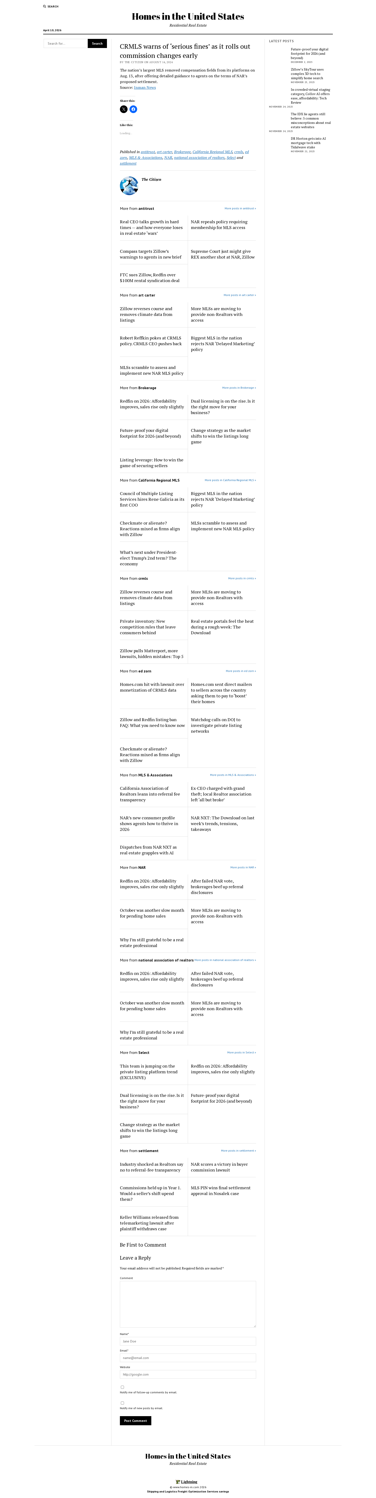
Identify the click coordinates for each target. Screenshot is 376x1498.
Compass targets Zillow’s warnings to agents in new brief (150, 254)
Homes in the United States (188, 16)
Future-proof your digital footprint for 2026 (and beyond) (150, 433)
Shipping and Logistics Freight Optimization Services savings (188, 1491)
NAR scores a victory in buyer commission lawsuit (219, 1167)
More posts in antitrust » (240, 208)
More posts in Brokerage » (239, 387)
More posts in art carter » (240, 295)
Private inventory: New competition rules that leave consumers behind (148, 626)
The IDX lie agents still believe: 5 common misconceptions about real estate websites (311, 120)
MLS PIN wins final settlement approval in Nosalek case (221, 1190)
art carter (164, 151)
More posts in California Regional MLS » (230, 480)
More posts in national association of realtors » (225, 960)
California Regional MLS (212, 151)
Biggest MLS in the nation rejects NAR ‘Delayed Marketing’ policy (223, 343)
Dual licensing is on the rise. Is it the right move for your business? (223, 406)
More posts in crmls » (242, 578)
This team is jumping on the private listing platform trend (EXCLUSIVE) (148, 1071)
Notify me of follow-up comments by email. (148, 1392)
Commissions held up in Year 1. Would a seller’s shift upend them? (150, 1193)
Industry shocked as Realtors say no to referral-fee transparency (151, 1167)
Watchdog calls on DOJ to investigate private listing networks (216, 725)
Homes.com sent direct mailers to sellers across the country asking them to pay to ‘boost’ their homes (221, 692)
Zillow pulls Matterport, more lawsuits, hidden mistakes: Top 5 (151, 653)
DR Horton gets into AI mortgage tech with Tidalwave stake (308, 142)
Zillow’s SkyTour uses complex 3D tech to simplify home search (307, 73)
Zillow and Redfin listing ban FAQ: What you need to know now (152, 722)
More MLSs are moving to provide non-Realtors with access (216, 314)
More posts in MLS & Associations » (233, 775)
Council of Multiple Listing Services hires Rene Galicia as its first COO (152, 499)
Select (231, 157)
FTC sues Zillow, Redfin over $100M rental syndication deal (150, 277)
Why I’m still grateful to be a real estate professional (152, 942)
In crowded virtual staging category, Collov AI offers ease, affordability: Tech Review (310, 96)
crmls (238, 151)
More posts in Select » (241, 1052)
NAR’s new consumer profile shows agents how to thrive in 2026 (149, 823)
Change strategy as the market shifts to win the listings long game (221, 436)
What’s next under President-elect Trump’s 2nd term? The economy (148, 558)
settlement (128, 163)
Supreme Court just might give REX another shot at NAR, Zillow (223, 254)
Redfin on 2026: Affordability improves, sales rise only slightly (152, 404)
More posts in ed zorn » (241, 671)
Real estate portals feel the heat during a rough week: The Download (222, 626)
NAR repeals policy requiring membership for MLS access (219, 224)
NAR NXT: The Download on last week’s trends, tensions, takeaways (222, 823)
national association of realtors (199, 157)
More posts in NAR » (243, 867)
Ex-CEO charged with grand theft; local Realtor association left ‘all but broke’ (221, 794)
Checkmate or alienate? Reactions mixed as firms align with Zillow (150, 528)
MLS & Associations (145, 157)
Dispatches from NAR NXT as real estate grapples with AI (148, 850)
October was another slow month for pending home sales (152, 913)
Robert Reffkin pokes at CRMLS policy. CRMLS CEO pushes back (151, 340)
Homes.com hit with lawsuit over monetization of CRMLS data (152, 687)
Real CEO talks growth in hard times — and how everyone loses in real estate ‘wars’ (151, 227)
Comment (126, 1278)
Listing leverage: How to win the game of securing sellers (151, 462)
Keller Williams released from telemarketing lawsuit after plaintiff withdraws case (149, 1223)
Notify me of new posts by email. (141, 1408)
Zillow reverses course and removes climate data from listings (146, 314)
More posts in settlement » (238, 1150)
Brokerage (182, 151)
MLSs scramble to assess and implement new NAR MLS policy (151, 370)
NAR (168, 157)
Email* (124, 1350)
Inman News (145, 87)
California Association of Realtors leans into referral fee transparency (150, 794)
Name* (124, 1334)
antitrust (148, 151)
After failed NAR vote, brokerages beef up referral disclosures (217, 886)
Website (125, 1367)
